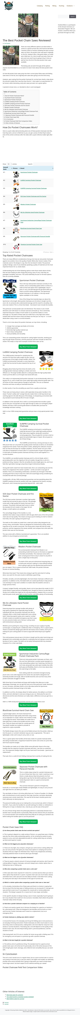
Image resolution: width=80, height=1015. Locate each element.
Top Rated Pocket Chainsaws (13, 98)
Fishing (47, 6)
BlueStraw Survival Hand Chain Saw (15, 113)
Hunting (61, 6)
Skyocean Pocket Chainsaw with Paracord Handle (19, 115)
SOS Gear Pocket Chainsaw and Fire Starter (17, 105)
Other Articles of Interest (12, 123)
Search (73, 16)
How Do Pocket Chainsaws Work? (14, 96)
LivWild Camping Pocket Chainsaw (15, 101)
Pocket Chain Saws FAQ (12, 117)
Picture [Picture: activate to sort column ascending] (15, 168)
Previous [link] (46, 252)
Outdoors (71, 6)
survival (6, 1004)
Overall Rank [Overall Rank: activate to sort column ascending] (5, 168)
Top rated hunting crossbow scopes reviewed (20, 997)
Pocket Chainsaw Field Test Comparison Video (18, 121)
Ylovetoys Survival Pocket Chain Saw (31, 244)
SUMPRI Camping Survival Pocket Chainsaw (17, 103)
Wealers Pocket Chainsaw (12, 107)
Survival (6, 1002)
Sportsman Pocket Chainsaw (13, 100)
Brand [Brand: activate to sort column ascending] (22, 168)
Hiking (54, 6)
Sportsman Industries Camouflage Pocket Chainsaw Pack (21, 111)
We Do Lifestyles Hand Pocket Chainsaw (16, 109)
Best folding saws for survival (15, 999)
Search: (41, 164)
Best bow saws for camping (15, 995)
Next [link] (51, 252)
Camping (40, 6)
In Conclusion (9, 119)
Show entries (10, 164)
